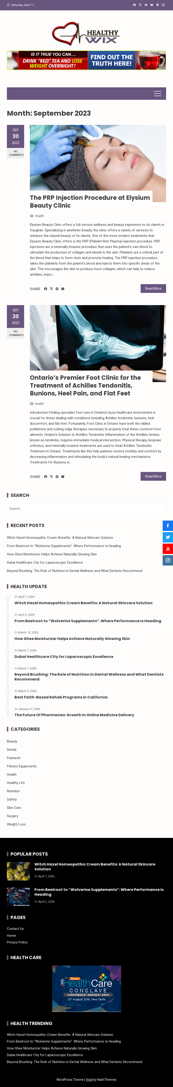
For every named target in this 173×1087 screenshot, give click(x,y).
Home (11, 936)
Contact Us (15, 929)
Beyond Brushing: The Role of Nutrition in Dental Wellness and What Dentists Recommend (74, 571)
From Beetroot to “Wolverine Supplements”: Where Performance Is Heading (64, 546)
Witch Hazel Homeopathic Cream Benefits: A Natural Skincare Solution (60, 538)
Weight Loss (16, 824)
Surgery (12, 816)
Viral (89, 1079)
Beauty (12, 741)
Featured (13, 758)
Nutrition (13, 791)
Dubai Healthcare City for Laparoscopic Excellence (45, 562)
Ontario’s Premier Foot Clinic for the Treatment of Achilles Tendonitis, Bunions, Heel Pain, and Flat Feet (85, 386)
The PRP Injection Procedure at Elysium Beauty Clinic (90, 202)
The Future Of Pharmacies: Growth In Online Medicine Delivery (74, 715)
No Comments (16, 153)
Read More (153, 288)
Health (39, 216)
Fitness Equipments (22, 766)
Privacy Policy (17, 942)
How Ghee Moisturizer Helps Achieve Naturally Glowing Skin (52, 554)
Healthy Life (16, 783)
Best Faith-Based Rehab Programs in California (61, 697)
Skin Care (14, 808)
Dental (11, 750)
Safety (12, 799)
